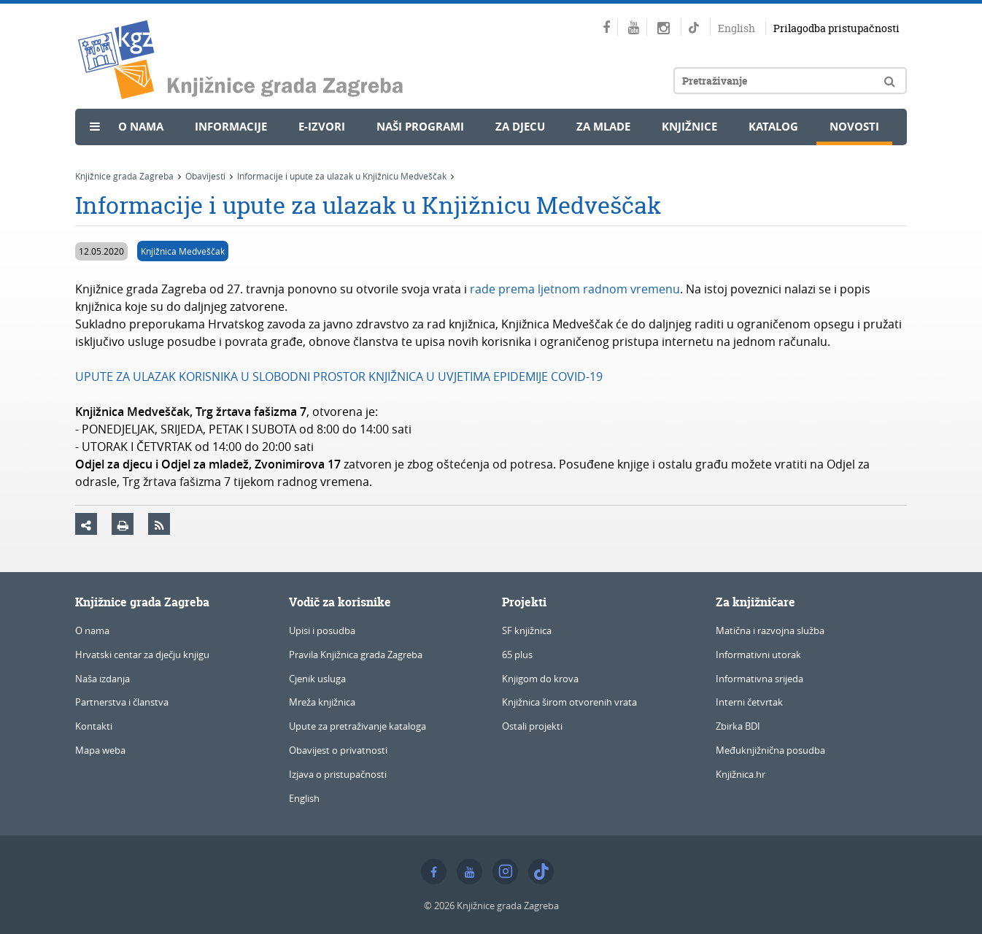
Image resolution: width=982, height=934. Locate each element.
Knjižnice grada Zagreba (124, 176)
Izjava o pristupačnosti (338, 774)
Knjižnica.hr (740, 774)
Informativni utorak (758, 654)
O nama (140, 126)
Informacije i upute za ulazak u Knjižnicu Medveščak (341, 176)
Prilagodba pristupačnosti (836, 28)
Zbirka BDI (738, 726)
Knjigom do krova (540, 678)
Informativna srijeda (759, 678)
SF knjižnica (527, 630)
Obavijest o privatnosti (338, 750)
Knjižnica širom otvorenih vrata (569, 702)
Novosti (854, 126)
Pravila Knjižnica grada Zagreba (355, 654)
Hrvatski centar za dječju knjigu (142, 654)
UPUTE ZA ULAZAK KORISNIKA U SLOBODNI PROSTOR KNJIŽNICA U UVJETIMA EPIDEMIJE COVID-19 (339, 376)
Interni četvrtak (749, 702)
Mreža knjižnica (322, 702)
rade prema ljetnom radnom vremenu (575, 289)
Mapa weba (100, 750)
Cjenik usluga (317, 678)
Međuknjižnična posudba (770, 750)
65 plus (517, 654)
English (736, 28)
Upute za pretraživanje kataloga (357, 726)
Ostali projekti (532, 726)
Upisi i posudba (322, 630)
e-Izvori (321, 126)
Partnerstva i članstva (122, 702)
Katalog (773, 126)
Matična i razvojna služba (770, 630)
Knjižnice (689, 126)
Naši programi (420, 126)
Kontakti (93, 726)
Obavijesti (205, 176)
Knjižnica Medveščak (183, 251)
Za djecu (520, 126)
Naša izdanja (102, 678)
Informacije (231, 126)
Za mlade (603, 126)
